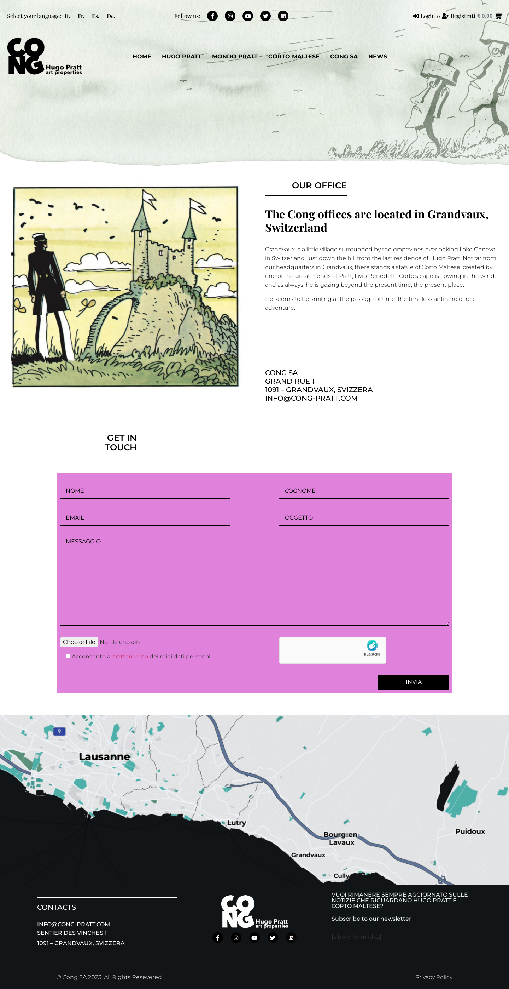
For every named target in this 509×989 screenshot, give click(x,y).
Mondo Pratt (235, 56)
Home (142, 56)
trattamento (130, 656)
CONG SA (344, 56)
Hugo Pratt (181, 56)
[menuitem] (67, 16)
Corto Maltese (294, 56)
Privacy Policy (433, 977)
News (377, 56)
